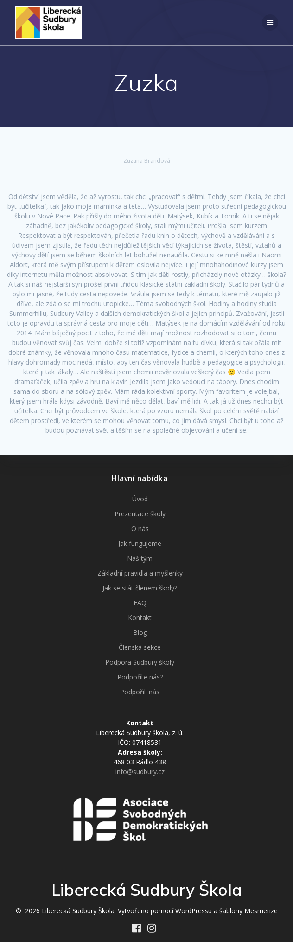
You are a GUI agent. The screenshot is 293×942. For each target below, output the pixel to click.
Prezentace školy (140, 513)
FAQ (140, 602)
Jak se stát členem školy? (139, 587)
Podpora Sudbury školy (139, 662)
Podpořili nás (139, 691)
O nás (140, 528)
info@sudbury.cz (140, 771)
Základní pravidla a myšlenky (140, 573)
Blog (140, 632)
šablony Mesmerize (248, 910)
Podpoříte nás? (140, 677)
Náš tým (140, 558)
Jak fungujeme (139, 543)
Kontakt (140, 617)
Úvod (140, 498)
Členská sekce (140, 647)
